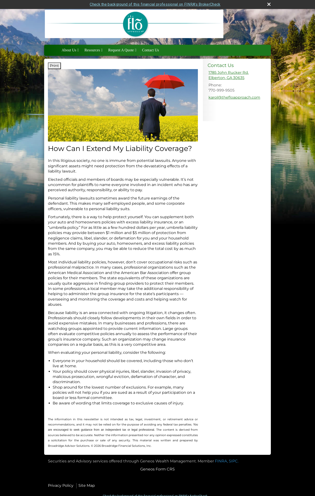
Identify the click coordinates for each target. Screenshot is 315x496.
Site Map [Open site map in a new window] (86, 485)
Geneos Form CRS (157, 469)
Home (54, 50)
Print (54, 65)
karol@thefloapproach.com (234, 97)
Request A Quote (121, 50)
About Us (69, 50)
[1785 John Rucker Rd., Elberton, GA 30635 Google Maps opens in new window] (229, 75)
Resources (92, 50)
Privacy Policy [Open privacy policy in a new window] (60, 485)
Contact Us (150, 50)
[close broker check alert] (269, 4)
